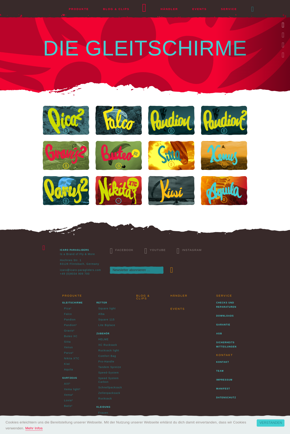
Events (199, 9)
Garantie (223, 324)
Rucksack (105, 398)
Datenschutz (226, 397)
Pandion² (70, 325)
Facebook (122, 250)
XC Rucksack (107, 344)
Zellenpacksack (109, 392)
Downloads (225, 316)
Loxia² (68, 400)
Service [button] (229, 9)
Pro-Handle (106, 361)
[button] (252, 9)
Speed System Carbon (108, 380)
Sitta (67, 341)
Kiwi (67, 363)
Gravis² (69, 330)
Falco (68, 314)
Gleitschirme (72, 302)
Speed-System (108, 372)
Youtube (155, 250)
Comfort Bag (107, 355)
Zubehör (103, 333)
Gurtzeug (69, 378)
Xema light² (72, 389)
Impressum (224, 380)
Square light (107, 308)
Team (220, 371)
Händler (169, 9)
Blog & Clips (116, 9)
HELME (103, 339)
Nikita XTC (72, 358)
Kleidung (104, 407)
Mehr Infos (34, 428)
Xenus (68, 347)
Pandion (70, 319)
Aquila (68, 369)
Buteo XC (71, 336)
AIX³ (67, 383)
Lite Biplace (106, 325)
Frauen (103, 412)
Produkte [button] (79, 9)
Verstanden (270, 423)
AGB (219, 333)
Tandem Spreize (109, 367)
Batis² (68, 405)
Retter (102, 302)
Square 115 (106, 319)
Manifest (223, 388)
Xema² (68, 394)
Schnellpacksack (110, 387)
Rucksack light (108, 350)
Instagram (189, 250)
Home (144, 9)
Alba (101, 314)
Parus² (69, 352)
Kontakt (222, 362)
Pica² (68, 308)
